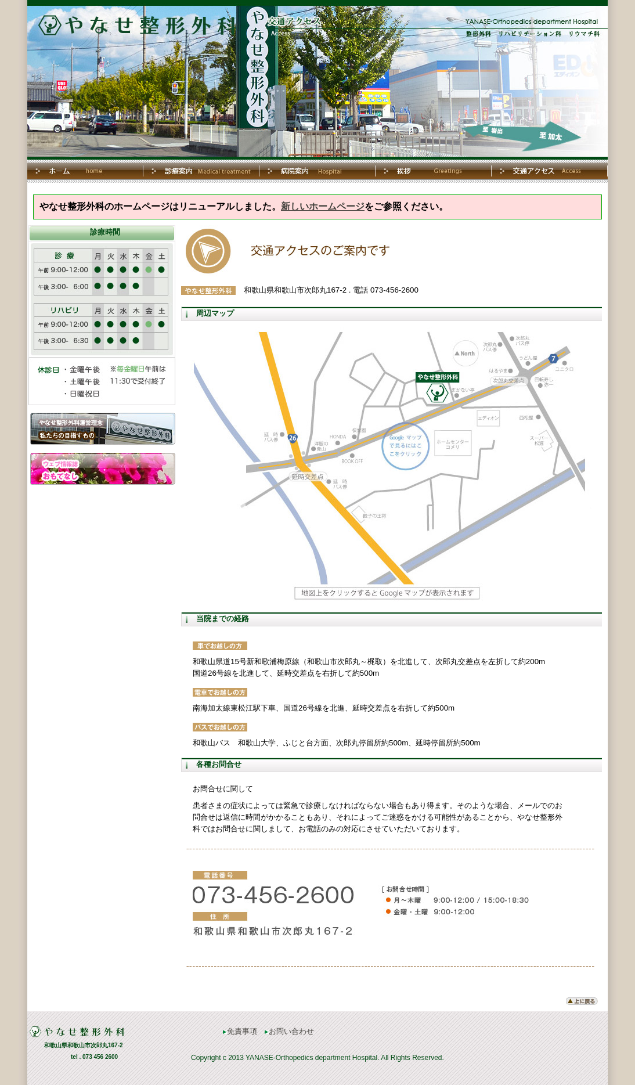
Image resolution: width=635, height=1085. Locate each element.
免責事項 (240, 1031)
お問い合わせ (289, 1031)
